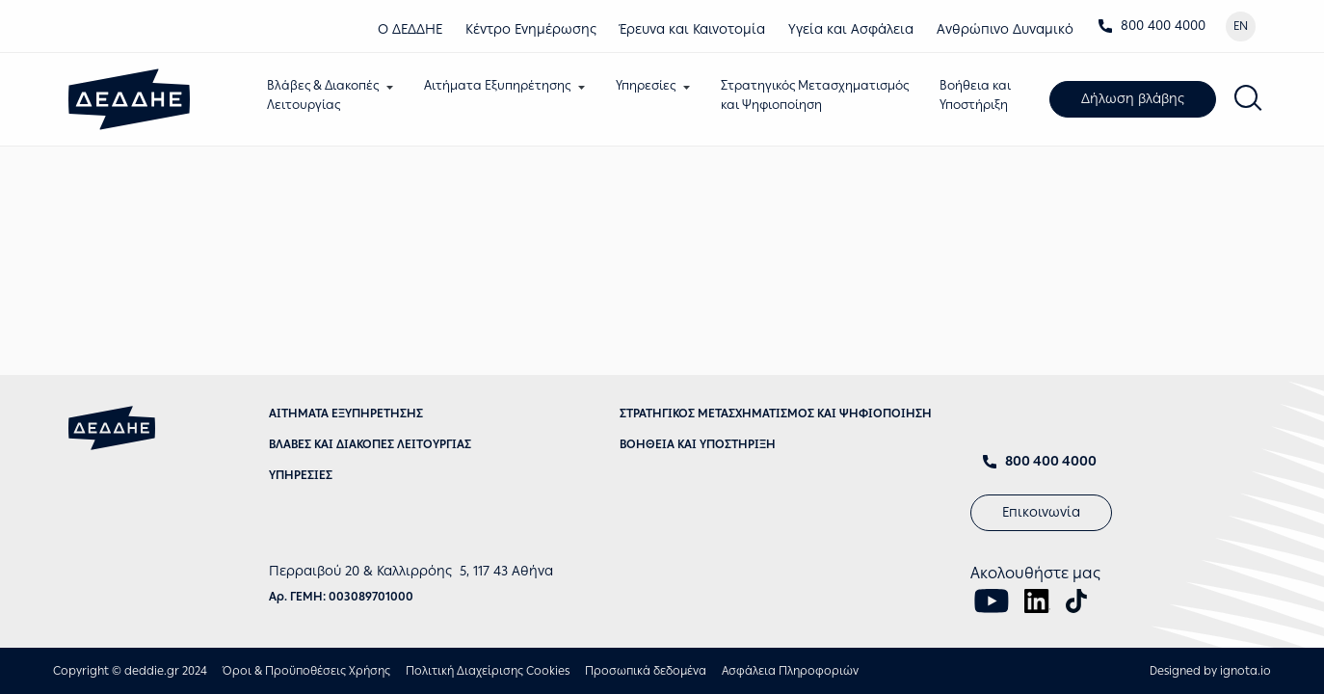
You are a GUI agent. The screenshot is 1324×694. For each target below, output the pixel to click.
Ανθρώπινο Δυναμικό (1005, 29)
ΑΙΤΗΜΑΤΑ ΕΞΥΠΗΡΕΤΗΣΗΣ (346, 413)
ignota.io (1245, 671)
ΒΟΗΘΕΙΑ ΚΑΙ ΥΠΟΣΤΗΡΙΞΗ (698, 444)
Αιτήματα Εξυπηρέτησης (497, 85)
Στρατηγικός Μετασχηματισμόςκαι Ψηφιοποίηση (815, 95)
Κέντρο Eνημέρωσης (530, 29)
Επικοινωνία (1041, 512)
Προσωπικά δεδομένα (645, 671)
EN (1240, 26)
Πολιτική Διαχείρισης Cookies (487, 671)
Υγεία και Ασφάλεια (851, 29)
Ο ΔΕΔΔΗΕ (410, 29)
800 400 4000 (1151, 25)
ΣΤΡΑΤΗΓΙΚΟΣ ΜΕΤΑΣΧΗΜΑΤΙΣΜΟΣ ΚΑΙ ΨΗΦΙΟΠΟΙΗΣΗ (776, 413)
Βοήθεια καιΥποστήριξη (975, 95)
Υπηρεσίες (645, 85)
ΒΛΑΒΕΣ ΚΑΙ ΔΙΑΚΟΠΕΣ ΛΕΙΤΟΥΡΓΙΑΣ (370, 444)
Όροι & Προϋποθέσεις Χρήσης (306, 671)
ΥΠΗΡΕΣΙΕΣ (300, 475)
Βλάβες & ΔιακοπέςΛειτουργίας (323, 95)
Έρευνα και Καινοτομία (692, 29)
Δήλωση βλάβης (1132, 99)
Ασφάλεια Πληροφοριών (790, 671)
